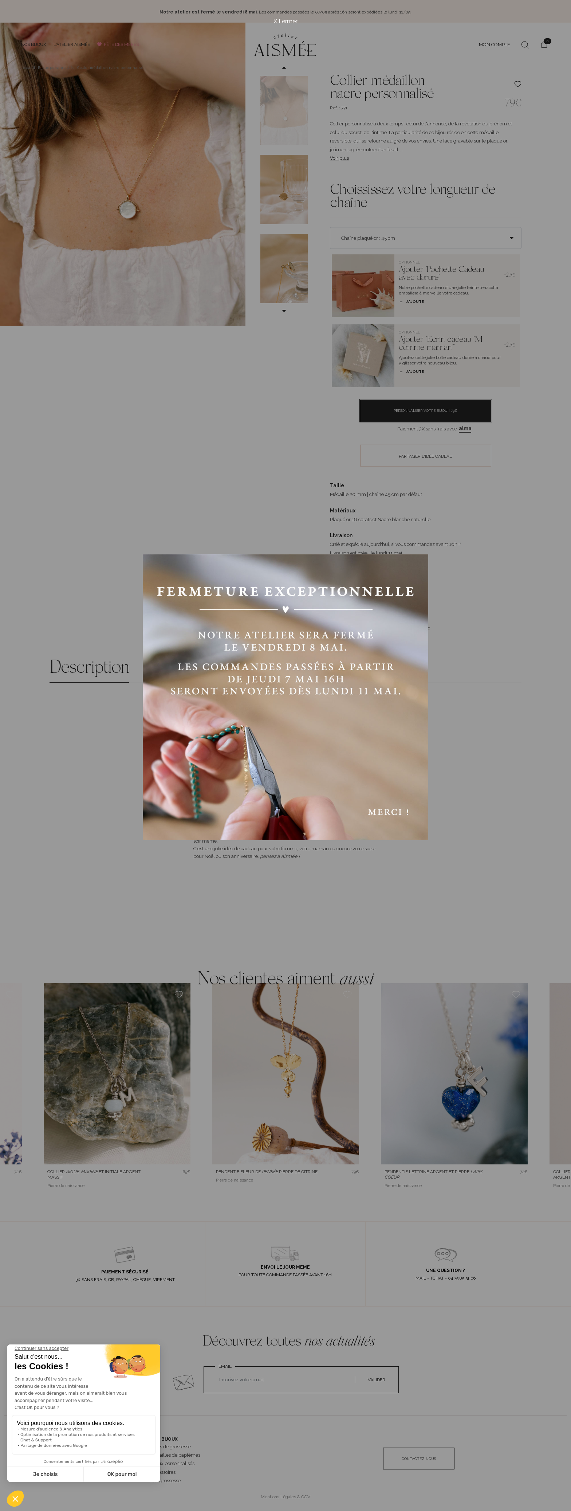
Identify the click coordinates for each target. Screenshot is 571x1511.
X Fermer (285, 21)
